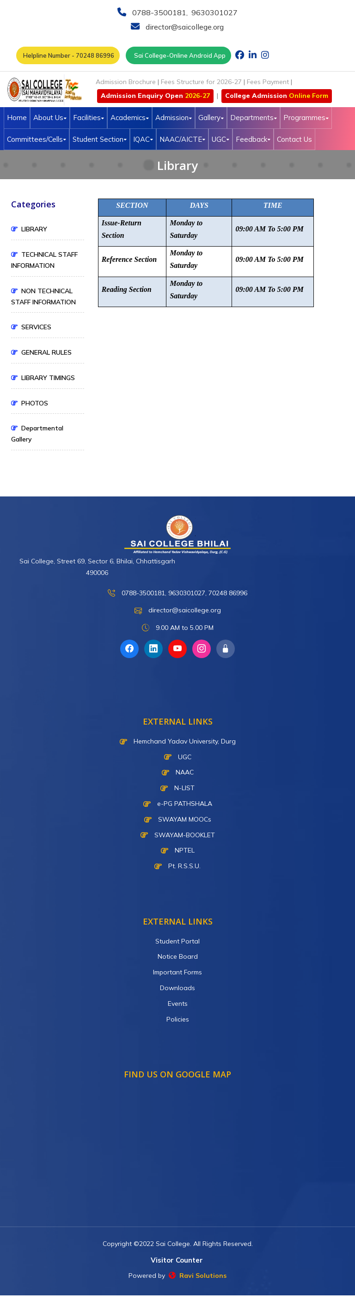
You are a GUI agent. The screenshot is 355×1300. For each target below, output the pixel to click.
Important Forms (177, 972)
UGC (220, 139)
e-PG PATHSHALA (177, 803)
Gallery (211, 117)
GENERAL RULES (41, 352)
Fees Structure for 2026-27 (201, 82)
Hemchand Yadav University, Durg (178, 741)
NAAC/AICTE (182, 139)
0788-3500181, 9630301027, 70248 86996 (177, 593)
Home (17, 117)
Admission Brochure (126, 82)
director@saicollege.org (184, 26)
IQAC (143, 139)
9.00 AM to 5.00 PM (178, 628)
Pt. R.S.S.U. (177, 866)
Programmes (306, 117)
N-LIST (177, 788)
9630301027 (214, 12)
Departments (253, 117)
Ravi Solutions (197, 1275)
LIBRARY (29, 229)
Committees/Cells (36, 139)
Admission (173, 117)
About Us (50, 117)
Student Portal (177, 941)
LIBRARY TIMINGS (43, 378)
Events (178, 1003)
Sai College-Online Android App (178, 55)
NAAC (178, 772)
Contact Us (294, 139)
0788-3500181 (158, 12)
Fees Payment (268, 82)
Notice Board (178, 956)
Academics (129, 117)
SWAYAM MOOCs (177, 819)
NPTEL (178, 850)
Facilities (88, 117)
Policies (177, 1019)
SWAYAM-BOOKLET (178, 835)
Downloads (177, 988)
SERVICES (31, 327)
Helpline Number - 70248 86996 (68, 55)
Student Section (100, 139)
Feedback (253, 139)
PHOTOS (29, 403)
